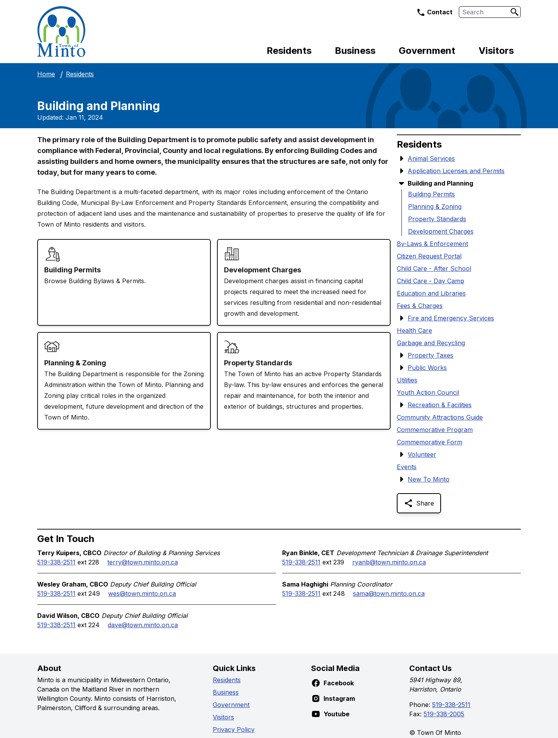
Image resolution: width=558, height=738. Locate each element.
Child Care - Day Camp (430, 281)
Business (355, 50)
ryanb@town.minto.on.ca (389, 562)
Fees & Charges (420, 306)
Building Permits (431, 194)
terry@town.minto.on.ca (142, 562)
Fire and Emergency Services (451, 318)
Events (407, 467)
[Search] (514, 12)
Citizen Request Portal (429, 256)
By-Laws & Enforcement (432, 244)
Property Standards (437, 219)
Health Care (414, 330)
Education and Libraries (431, 293)
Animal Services (431, 158)
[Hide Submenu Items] (401, 183)
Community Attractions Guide (440, 417)
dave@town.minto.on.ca (143, 625)
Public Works (427, 368)
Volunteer (422, 454)
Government (427, 50)
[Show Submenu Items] (401, 158)
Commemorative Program (435, 430)
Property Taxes (430, 355)
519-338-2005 (444, 714)
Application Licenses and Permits (456, 171)
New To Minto (429, 479)
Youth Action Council (428, 392)
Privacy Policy (234, 729)
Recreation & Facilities (440, 405)
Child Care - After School (434, 268)
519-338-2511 (56, 562)
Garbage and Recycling (431, 343)
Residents (289, 50)
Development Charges (441, 231)
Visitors (496, 50)
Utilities (407, 380)
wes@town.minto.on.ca (142, 593)
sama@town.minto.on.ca (389, 593)
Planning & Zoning (435, 206)
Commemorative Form (429, 442)
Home (46, 74)
